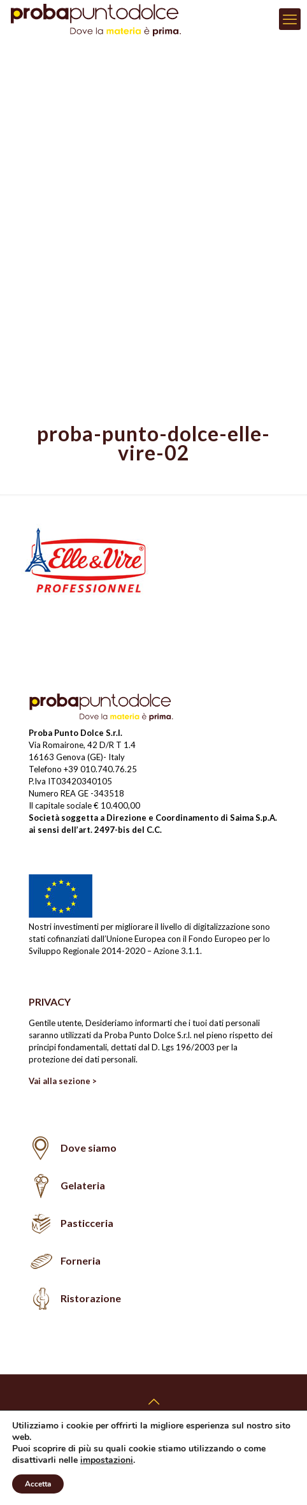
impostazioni (109, 1460)
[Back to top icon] (153, 1401)
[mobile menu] (290, 19)
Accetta (38, 1483)
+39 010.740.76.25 (100, 769)
